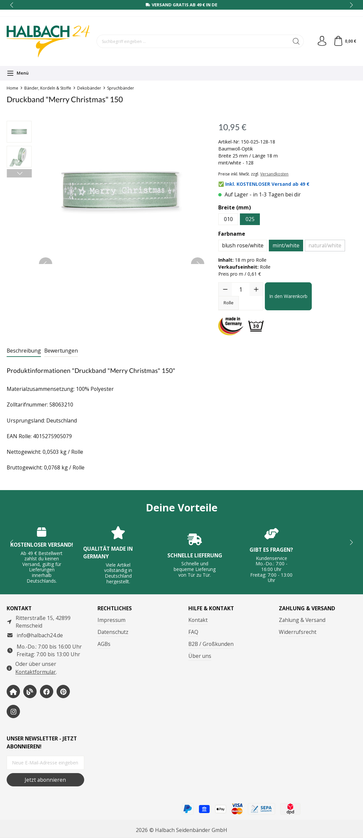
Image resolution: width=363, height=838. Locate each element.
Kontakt (198, 620)
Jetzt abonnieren (45, 779)
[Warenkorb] (344, 41)
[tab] (24, 351)
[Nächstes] (19, 173)
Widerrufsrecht (297, 632)
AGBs (103, 644)
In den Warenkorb (288, 296)
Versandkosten (274, 174)
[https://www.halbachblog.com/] (30, 691)
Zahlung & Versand (302, 620)
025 (250, 219)
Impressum (111, 620)
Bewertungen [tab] (61, 350)
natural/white (324, 245)
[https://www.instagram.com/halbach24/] (13, 711)
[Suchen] (295, 41)
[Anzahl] (241, 289)
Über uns (199, 656)
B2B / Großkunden (211, 644)
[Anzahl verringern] (225, 289)
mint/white (285, 245)
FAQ (193, 632)
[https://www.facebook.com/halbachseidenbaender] (46, 691)
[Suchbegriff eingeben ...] (192, 41)
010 (228, 219)
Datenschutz (112, 632)
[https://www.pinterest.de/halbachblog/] (63, 691)
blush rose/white (243, 245)
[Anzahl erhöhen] (256, 289)
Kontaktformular (35, 672)
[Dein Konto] (322, 41)
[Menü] (18, 73)
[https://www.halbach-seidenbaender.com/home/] (13, 691)
